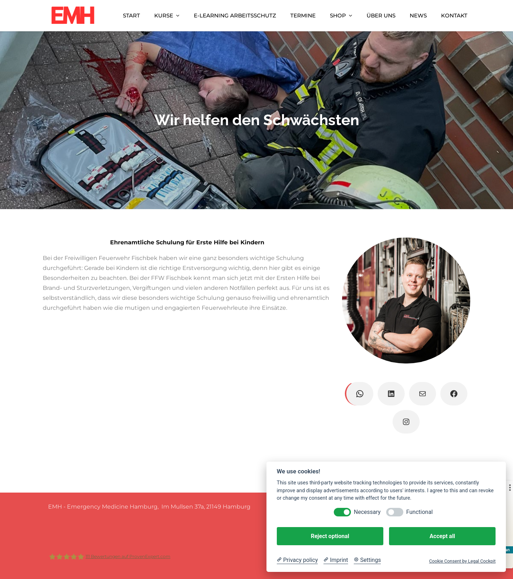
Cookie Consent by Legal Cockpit (462, 561)
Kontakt (454, 15)
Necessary (367, 512)
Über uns (381, 15)
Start (131, 15)
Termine (303, 15)
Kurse (163, 15)
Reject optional (330, 536)
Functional (419, 512)
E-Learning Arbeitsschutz (235, 15)
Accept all (442, 536)
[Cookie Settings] (367, 560)
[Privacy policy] (297, 560)
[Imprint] (335, 560)
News (418, 15)
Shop (338, 15)
